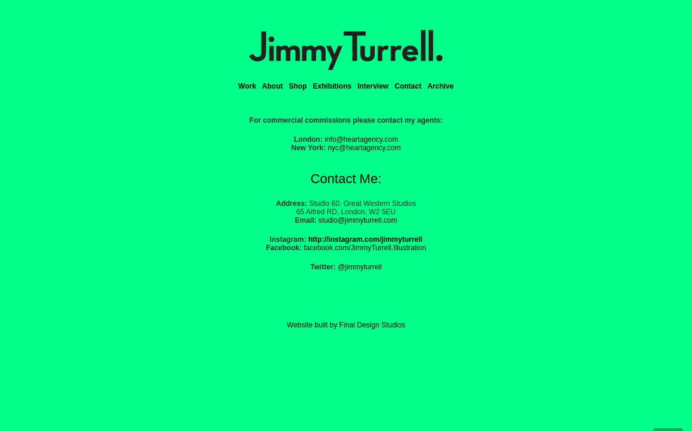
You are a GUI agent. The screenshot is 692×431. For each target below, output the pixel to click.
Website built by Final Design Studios (346, 325)
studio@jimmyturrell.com (357, 220)
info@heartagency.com (361, 139)
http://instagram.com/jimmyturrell (365, 239)
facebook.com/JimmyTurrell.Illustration (365, 248)
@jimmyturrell (360, 267)
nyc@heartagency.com (363, 148)
